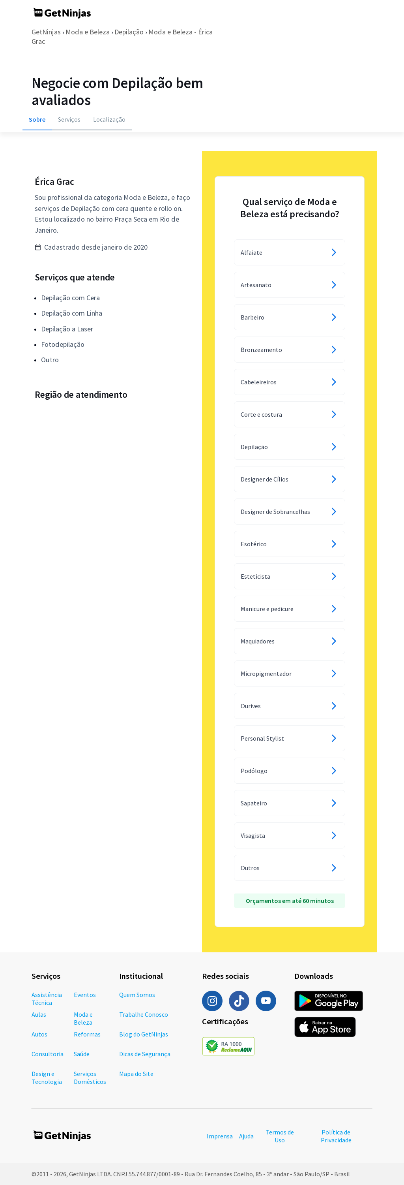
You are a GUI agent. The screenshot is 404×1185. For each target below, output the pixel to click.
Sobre (37, 119)
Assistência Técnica (47, 998)
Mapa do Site (136, 1074)
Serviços (69, 119)
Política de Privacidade (336, 1136)
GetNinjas (46, 31)
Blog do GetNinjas (143, 1034)
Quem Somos (137, 995)
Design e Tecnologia (47, 1077)
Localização (109, 119)
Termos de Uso (280, 1136)
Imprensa (220, 1136)
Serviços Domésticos (90, 1077)
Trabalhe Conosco (143, 1014)
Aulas (39, 1014)
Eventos (85, 995)
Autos (39, 1034)
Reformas (87, 1034)
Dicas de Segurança (144, 1054)
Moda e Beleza (87, 31)
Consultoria (48, 1054)
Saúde (82, 1054)
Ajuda (246, 1136)
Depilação (129, 31)
